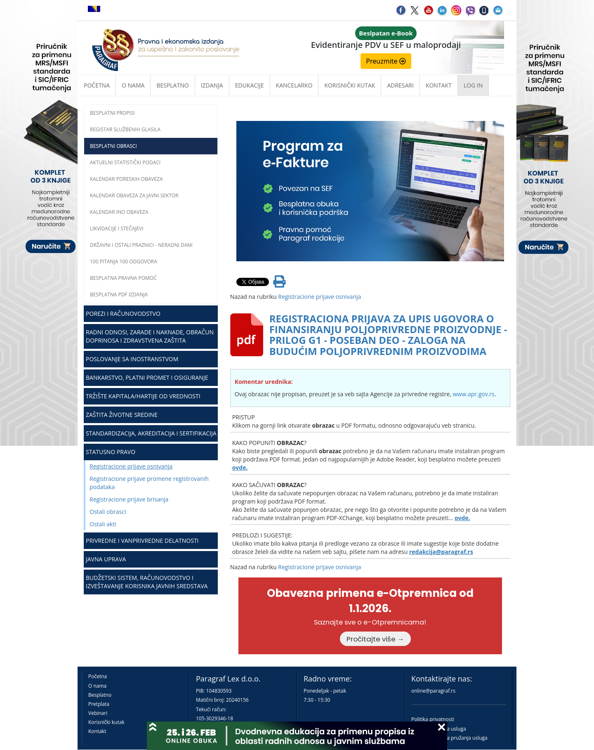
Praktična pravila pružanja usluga (449, 737)
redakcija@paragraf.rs (441, 552)
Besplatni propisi (112, 112)
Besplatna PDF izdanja (119, 294)
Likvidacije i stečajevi (117, 228)
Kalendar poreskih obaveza (126, 178)
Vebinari (97, 713)
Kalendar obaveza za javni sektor (134, 195)
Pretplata (98, 703)
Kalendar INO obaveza (119, 211)
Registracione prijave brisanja (129, 499)
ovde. (240, 467)
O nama (133, 85)
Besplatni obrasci (113, 145)
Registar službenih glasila (125, 129)
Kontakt (97, 731)
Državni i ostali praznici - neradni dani (141, 244)
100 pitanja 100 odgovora (123, 261)
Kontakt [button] (439, 85)
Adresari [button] (400, 85)
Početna (97, 85)
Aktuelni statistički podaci (125, 162)
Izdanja (212, 85)
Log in (473, 85)
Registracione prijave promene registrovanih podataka (149, 483)
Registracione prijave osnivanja (131, 466)
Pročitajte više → (375, 639)
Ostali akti (103, 524)
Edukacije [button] (249, 85)
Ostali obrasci (108, 512)
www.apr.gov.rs (474, 394)
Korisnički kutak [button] (349, 85)
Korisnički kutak (106, 722)
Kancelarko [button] (294, 85)
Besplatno (172, 85)
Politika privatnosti (432, 719)
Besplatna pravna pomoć (123, 278)
